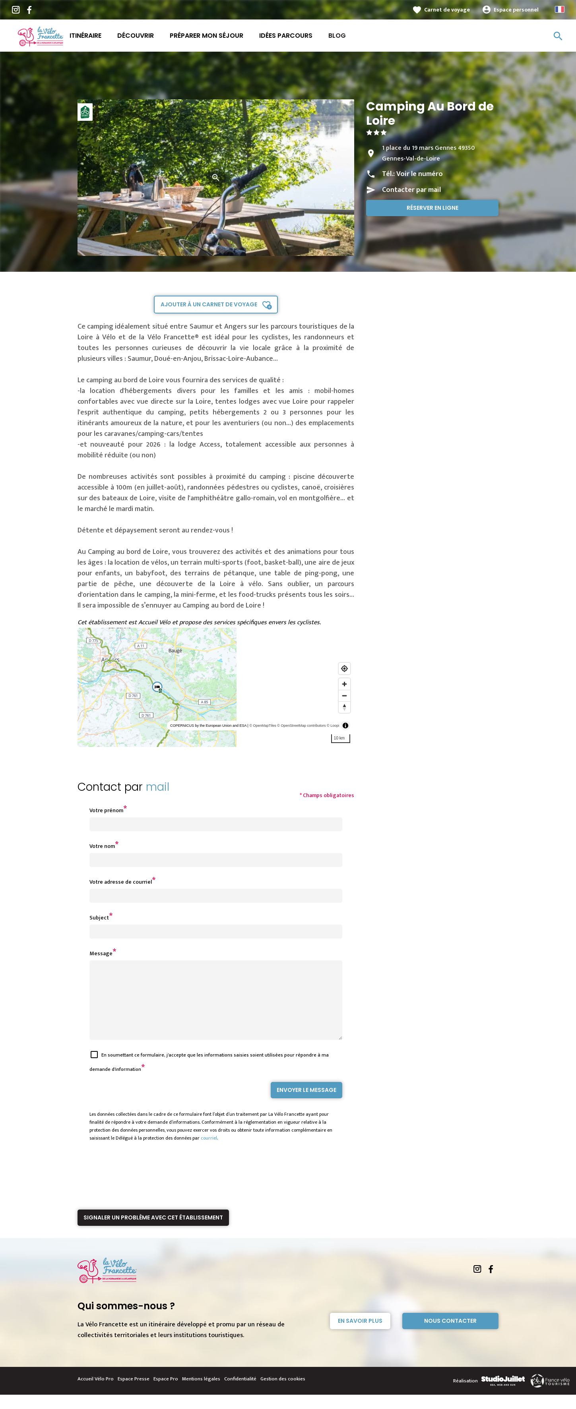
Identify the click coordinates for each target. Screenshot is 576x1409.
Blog (337, 35)
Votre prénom (106, 810)
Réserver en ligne (432, 208)
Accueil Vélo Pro (96, 1393)
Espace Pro (165, 1393)
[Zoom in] (344, 684)
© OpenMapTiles (262, 726)
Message (100, 953)
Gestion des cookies (282, 1393)
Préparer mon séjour (206, 35)
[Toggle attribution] (345, 725)
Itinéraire (85, 35)
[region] (216, 687)
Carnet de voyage (447, 9)
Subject (99, 917)
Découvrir (135, 35)
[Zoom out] (344, 695)
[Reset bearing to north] (344, 707)
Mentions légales (201, 1393)
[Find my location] (344, 668)
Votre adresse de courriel (120, 881)
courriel (209, 1152)
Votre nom (102, 846)
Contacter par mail (411, 190)
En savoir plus (360, 1335)
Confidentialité (240, 1393)
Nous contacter (450, 1335)
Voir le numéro (419, 174)
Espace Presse (133, 1393)
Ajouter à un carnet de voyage (209, 304)
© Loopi (333, 726)
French (559, 9)
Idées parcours (285, 35)
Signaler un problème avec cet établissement (153, 1232)
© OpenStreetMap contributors (301, 726)
